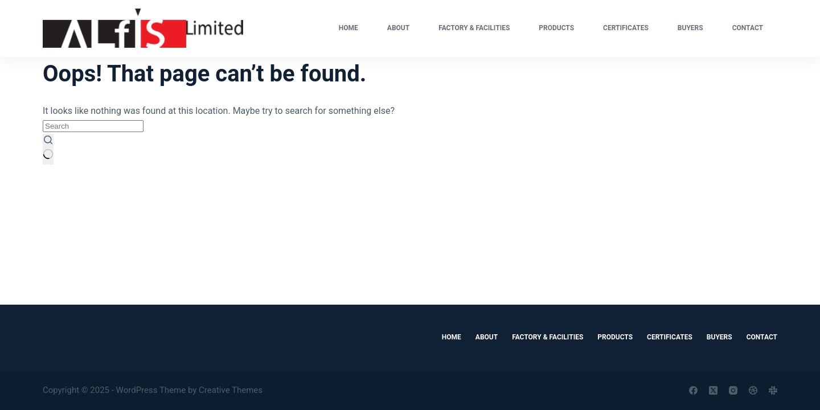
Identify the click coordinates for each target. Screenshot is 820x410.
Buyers (690, 28)
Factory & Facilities (474, 28)
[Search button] (48, 149)
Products (556, 28)
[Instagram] (733, 390)
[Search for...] (93, 126)
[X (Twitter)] (713, 390)
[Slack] (773, 390)
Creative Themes (231, 390)
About (398, 28)
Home (348, 28)
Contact (747, 28)
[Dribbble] (753, 390)
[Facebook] (693, 390)
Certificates (626, 28)
